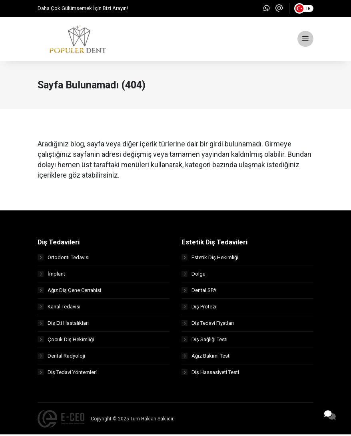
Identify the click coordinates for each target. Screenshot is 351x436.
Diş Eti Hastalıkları (63, 325)
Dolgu (193, 275)
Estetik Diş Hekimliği (209, 259)
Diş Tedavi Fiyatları (207, 325)
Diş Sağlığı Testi (204, 341)
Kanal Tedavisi (59, 308)
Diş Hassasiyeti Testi (210, 374)
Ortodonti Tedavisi (64, 259)
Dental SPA (199, 292)
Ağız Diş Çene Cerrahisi (69, 292)
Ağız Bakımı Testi (206, 357)
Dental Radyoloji (61, 357)
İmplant (51, 275)
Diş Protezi (198, 308)
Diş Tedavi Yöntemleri (67, 374)
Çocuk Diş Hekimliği (66, 341)
